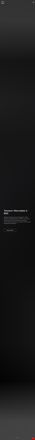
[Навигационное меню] (33, 2)
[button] (10, 230)
